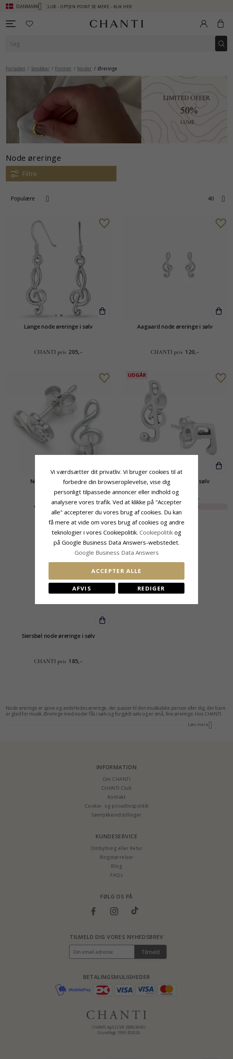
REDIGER (151, 588)
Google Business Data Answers (117, 552)
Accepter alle (116, 571)
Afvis (81, 588)
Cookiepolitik (156, 532)
